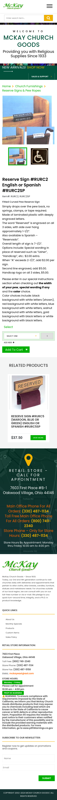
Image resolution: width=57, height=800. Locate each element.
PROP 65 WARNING (13, 693)
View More (38, 437)
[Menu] (49, 6)
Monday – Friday (12, 682)
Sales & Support (40, 76)
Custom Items (12, 632)
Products (10, 628)
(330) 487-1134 (35, 511)
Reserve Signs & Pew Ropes (21, 91)
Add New (8, 343)
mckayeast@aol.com (21, 673)
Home (6, 86)
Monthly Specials (14, 623)
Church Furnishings (29, 86)
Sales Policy (11, 637)
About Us (10, 619)
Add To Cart (14, 350)
